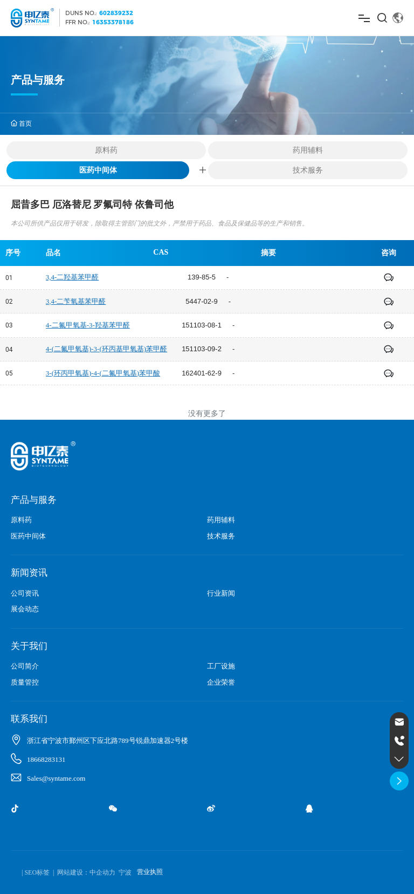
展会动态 (25, 609)
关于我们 (29, 646)
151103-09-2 (202, 349)
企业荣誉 (221, 682)
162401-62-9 (202, 373)
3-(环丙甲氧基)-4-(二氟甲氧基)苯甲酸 (103, 373)
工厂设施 (221, 666)
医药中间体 (98, 169)
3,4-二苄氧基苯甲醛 (76, 301)
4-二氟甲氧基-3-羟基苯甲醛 (88, 325)
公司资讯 (25, 593)
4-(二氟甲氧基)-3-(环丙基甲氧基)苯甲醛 (106, 349)
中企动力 (102, 872)
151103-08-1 (202, 325)
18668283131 (46, 759)
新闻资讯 (29, 573)
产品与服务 (34, 500)
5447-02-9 (201, 301)
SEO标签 (37, 872)
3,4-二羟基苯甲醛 (72, 277)
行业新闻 (221, 593)
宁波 (125, 872)
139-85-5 (202, 277)
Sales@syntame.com (56, 778)
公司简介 (25, 666)
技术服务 (308, 170)
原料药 (106, 150)
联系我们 (29, 719)
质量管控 (25, 682)
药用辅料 (308, 150)
